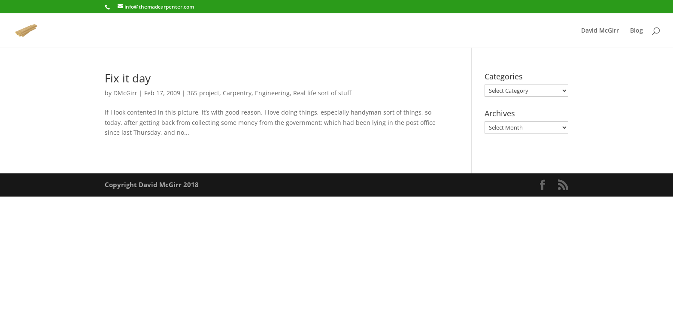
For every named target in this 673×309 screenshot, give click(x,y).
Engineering (272, 93)
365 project (203, 93)
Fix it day (128, 78)
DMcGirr (125, 93)
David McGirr (600, 30)
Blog (636, 30)
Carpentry (237, 93)
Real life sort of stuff (322, 93)
